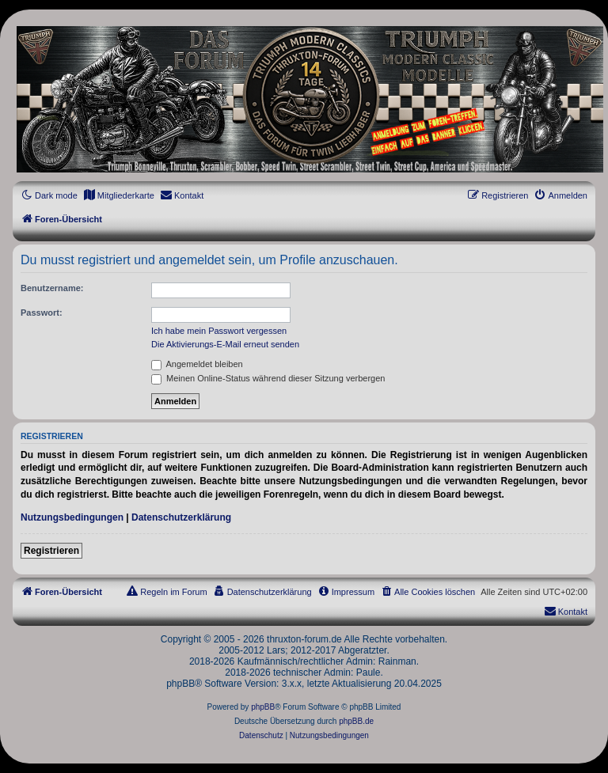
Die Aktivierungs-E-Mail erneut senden (225, 344)
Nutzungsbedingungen (72, 517)
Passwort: (42, 312)
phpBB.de (356, 721)
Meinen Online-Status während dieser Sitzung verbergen (268, 378)
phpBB (263, 707)
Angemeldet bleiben (197, 364)
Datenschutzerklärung (181, 517)
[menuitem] (118, 195)
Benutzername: (52, 288)
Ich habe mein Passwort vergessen (219, 330)
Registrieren (51, 550)
